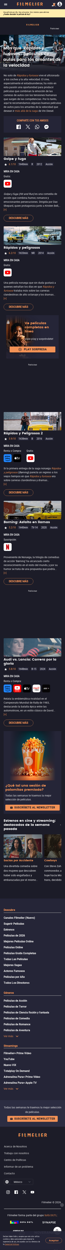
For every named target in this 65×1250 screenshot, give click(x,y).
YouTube (9, 1059)
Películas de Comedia (17, 1018)
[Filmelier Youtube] (32, 1192)
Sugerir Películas (14, 923)
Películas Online (13, 947)
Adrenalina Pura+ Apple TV (20, 1082)
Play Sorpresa (32, 349)
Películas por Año (14, 976)
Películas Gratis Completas (20, 953)
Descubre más (18, 218)
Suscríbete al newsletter (32, 807)
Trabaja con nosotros (16, 1153)
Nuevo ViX (10, 1065)
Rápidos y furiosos (40, 476)
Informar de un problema (18, 1166)
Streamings (11, 1045)
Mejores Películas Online (18, 941)
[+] (5, 209)
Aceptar (54, 1240)
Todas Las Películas (16, 959)
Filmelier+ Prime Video (17, 1053)
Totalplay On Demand (17, 1071)
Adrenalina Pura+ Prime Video (22, 1076)
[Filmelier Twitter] (24, 1192)
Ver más (11, 1036)
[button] (29, 1182)
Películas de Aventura (17, 1030)
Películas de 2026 (14, 935)
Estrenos (9, 929)
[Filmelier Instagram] (8, 1192)
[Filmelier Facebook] (16, 1192)
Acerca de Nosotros (15, 1146)
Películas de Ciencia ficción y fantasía (26, 1012)
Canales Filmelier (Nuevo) (19, 917)
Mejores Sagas (13, 965)
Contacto (9, 1173)
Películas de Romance (17, 1024)
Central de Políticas (12, 1244)
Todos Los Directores (16, 982)
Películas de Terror (15, 1006)
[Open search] (57, 1231)
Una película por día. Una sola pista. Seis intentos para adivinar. (26, 12)
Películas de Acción (15, 1000)
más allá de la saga (26, 111)
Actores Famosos (14, 971)
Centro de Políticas (15, 1160)
